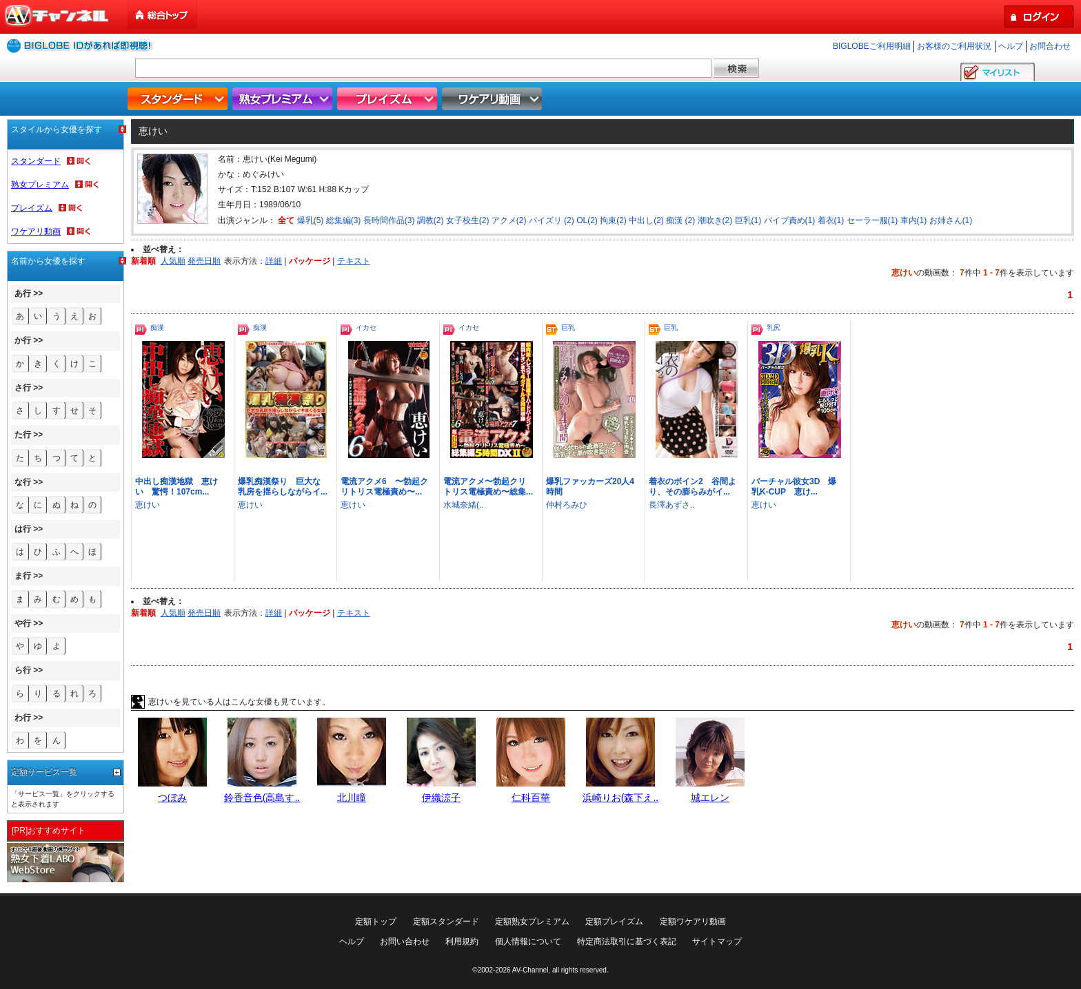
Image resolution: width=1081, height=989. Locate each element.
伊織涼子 (441, 797)
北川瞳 (351, 797)
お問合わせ (1050, 46)
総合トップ (163, 15)
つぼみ (172, 797)
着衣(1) (831, 220)
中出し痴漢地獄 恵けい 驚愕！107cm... (176, 487)
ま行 (22, 576)
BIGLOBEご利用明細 (872, 46)
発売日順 (204, 261)
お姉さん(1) (951, 220)
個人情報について (528, 941)
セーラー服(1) (872, 220)
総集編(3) (343, 220)
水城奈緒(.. (463, 505)
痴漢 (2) (680, 220)
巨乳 (568, 327)
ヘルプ (1010, 46)
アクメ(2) (509, 220)
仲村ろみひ (566, 505)
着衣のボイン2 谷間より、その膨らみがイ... (692, 487)
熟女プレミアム (284, 98)
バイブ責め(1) (790, 220)
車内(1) (913, 220)
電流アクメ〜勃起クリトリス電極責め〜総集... (488, 487)
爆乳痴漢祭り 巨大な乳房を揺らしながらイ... (282, 487)
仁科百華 (531, 797)
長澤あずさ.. (672, 505)
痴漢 (157, 327)
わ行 (22, 717)
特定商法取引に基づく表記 (626, 941)
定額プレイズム (614, 921)
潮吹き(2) (715, 220)
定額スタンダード (446, 921)
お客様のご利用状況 (954, 46)
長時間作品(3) (389, 220)
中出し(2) (646, 220)
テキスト (353, 261)
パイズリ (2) (551, 220)
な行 (22, 482)
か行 (22, 340)
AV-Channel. (531, 970)
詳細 (273, 261)
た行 (22, 434)
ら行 (22, 670)
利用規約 (461, 941)
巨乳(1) (748, 220)
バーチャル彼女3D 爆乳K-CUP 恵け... (793, 487)
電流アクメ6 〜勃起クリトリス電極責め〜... (384, 487)
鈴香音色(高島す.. (262, 797)
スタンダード (179, 98)
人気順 (173, 261)
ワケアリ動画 (493, 98)
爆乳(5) (310, 220)
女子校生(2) (467, 220)
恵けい (147, 505)
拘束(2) (613, 220)
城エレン (710, 797)
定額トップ (375, 921)
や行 (22, 623)
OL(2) (587, 220)
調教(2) (430, 220)
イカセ (366, 327)
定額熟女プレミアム (532, 921)
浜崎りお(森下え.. (620, 797)
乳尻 (773, 327)
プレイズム (389, 98)
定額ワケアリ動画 (693, 921)
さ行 (22, 388)
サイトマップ (717, 941)
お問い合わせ (405, 941)
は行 (22, 529)
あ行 (22, 293)
